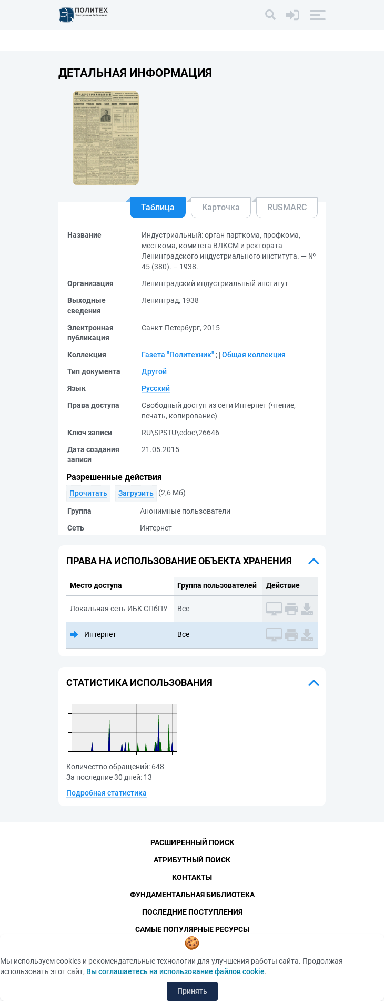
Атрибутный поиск (192, 860)
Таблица (158, 207)
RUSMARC (287, 207)
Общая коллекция (254, 354)
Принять (192, 991)
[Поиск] (270, 14)
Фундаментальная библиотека (192, 894)
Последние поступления (192, 912)
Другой (154, 371)
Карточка (221, 207)
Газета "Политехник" (178, 354)
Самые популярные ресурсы (192, 929)
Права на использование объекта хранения (179, 560)
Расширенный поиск (192, 842)
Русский (156, 388)
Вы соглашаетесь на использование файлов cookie (175, 971)
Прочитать (88, 493)
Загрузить (136, 493)
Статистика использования (139, 682)
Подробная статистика (106, 793)
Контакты (192, 877)
